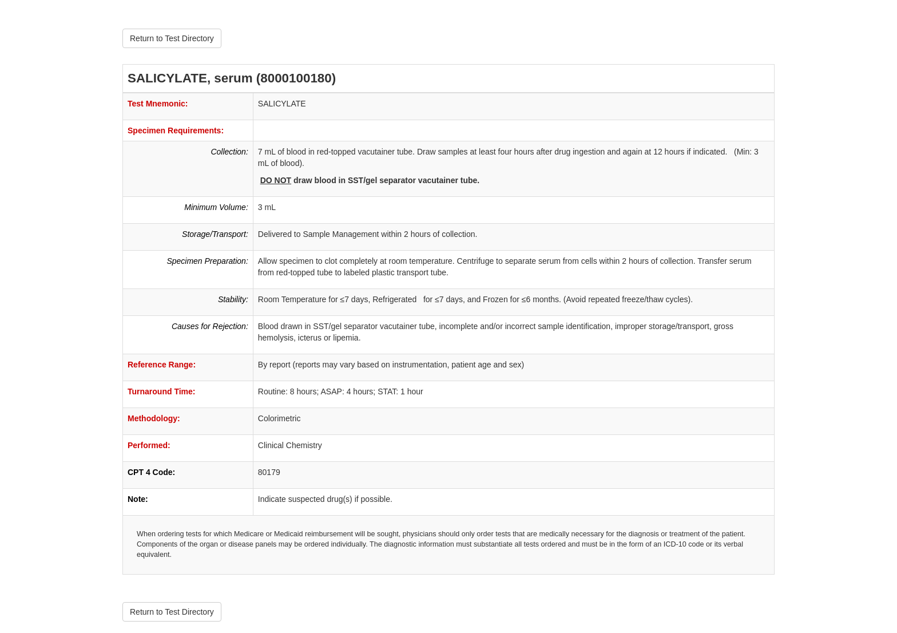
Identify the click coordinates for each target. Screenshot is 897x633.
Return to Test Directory (172, 38)
